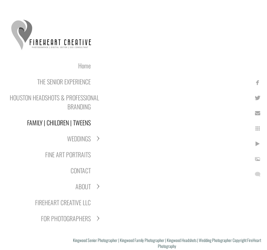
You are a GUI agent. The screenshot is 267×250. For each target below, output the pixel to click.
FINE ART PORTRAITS (68, 154)
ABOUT (83, 186)
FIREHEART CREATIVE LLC (63, 202)
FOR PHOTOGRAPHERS (66, 218)
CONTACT (81, 170)
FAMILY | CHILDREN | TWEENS (59, 122)
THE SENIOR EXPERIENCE (64, 81)
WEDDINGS (79, 138)
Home (84, 65)
